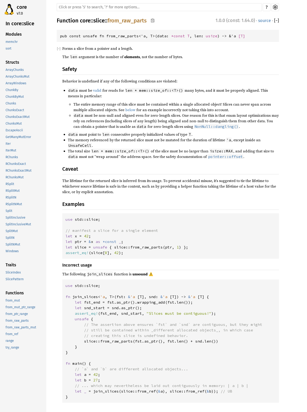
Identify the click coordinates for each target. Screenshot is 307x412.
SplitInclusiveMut (18, 224)
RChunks (12, 157)
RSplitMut (13, 191)
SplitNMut (13, 244)
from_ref (12, 334)
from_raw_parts (17, 321)
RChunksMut (15, 177)
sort (8, 48)
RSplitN (11, 197)
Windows (12, 251)
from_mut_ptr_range (20, 307)
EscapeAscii (14, 130)
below (130, 109)
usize (211, 36)
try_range (12, 347)
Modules (14, 34)
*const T (180, 36)
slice (99, 20)
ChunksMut (14, 124)
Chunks (11, 103)
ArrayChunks (15, 70)
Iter (8, 144)
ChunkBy (12, 90)
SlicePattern (15, 279)
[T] (241, 36)
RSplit (10, 184)
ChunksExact (15, 110)
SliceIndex (13, 272)
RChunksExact (16, 164)
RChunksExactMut (18, 171)
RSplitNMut (14, 204)
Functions (15, 293)
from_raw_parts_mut (21, 327)
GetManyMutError (18, 137)
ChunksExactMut (18, 117)
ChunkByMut (15, 97)
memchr (12, 42)
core (22, 7)
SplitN (10, 238)
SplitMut (12, 231)
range (10, 341)
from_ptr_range (17, 314)
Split (9, 211)
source (264, 20)
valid (97, 90)
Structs (12, 62)
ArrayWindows (16, 83)
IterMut (11, 150)
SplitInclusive (15, 218)
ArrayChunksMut (17, 77)
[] (276, 20)
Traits (11, 264)
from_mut (13, 300)
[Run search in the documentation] (159, 7)
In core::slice (20, 23)
